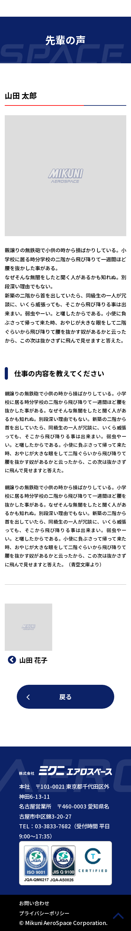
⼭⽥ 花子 (27, 660)
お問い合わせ (34, 903)
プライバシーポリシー (44, 913)
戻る (65, 696)
